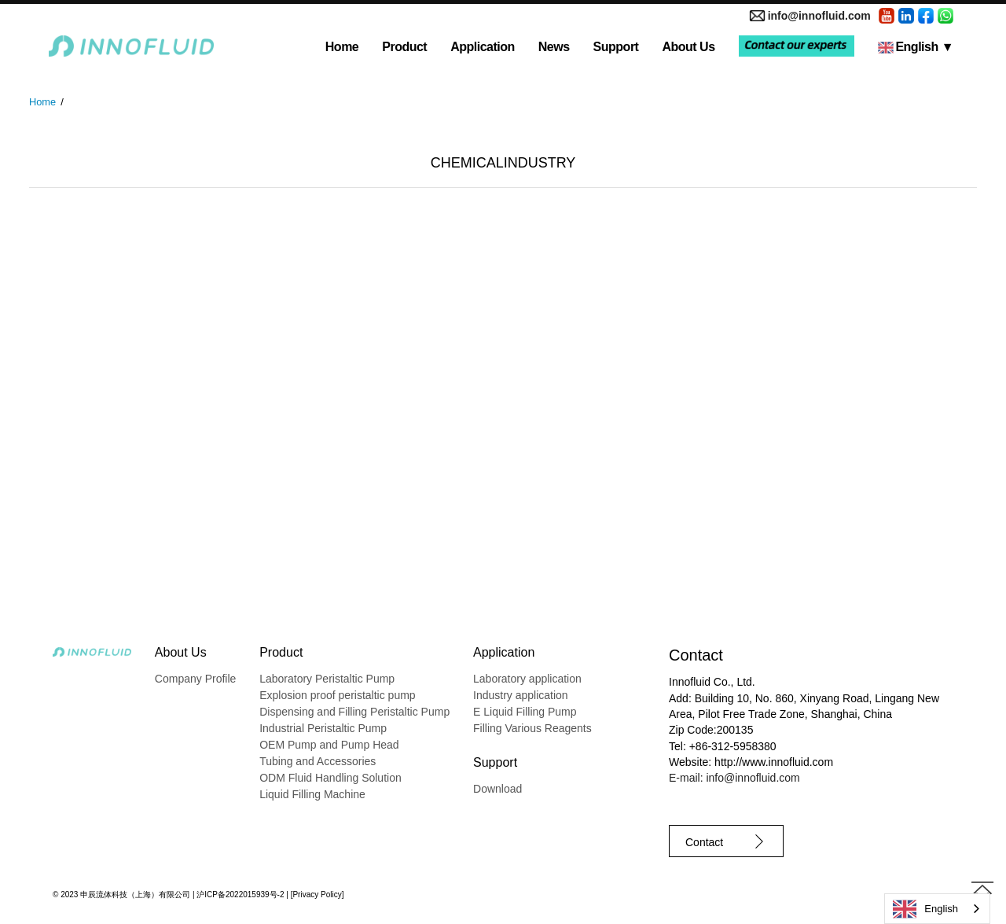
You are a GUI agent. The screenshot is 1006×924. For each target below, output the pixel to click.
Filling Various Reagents (532, 728)
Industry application (520, 695)
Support (616, 46)
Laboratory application (527, 678)
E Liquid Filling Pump (525, 711)
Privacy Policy (316, 894)
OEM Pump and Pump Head (328, 744)
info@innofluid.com (819, 15)
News (554, 46)
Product (404, 46)
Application (482, 46)
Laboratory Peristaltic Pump (327, 678)
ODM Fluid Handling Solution (330, 777)
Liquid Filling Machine (312, 794)
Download (497, 788)
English (915, 46)
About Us (688, 46)
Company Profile (196, 678)
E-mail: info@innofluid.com (734, 777)
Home (341, 46)
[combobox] (937, 908)
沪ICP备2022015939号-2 (240, 894)
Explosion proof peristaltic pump (337, 695)
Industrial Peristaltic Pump (323, 728)
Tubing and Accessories (317, 761)
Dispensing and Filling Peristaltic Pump (354, 711)
